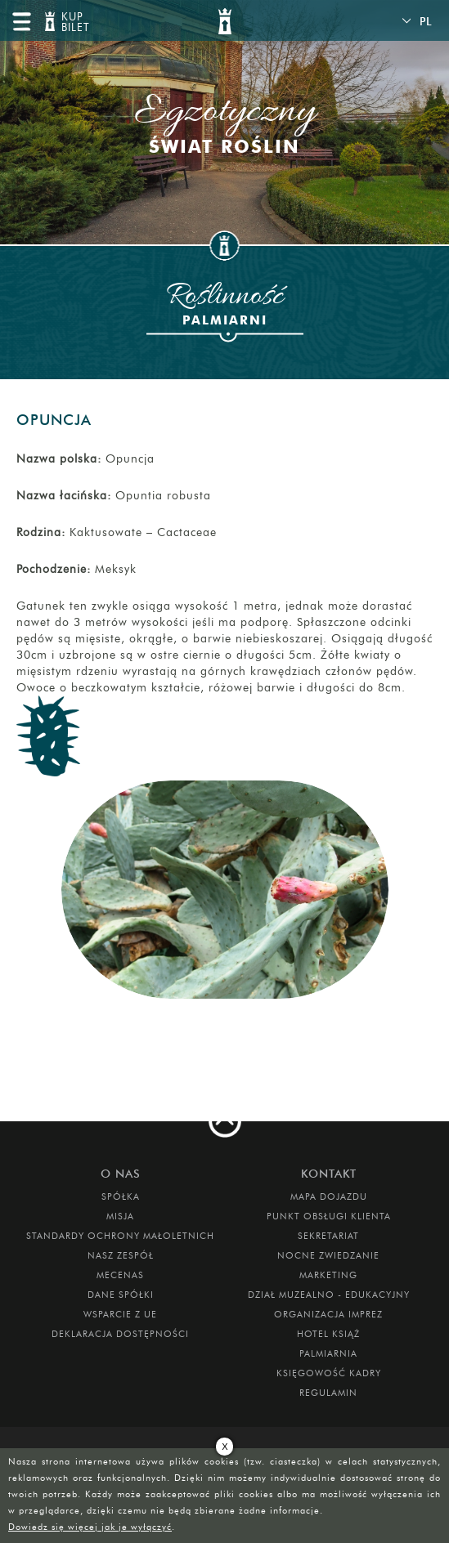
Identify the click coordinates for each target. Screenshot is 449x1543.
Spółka (120, 1196)
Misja (120, 1216)
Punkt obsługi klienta (329, 1216)
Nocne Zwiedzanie (328, 1255)
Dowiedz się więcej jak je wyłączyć (90, 1526)
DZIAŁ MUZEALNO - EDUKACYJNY (329, 1294)
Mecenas (120, 1275)
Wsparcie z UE (120, 1314)
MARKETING (328, 1275)
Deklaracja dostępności (120, 1334)
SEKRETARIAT (328, 1235)
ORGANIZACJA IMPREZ (328, 1314)
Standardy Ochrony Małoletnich (120, 1235)
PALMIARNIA (328, 1353)
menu (21, 21)
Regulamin (328, 1392)
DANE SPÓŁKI (121, 1294)
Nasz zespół (121, 1255)
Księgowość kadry (328, 1373)
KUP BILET (73, 22)
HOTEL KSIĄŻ (328, 1334)
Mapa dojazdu (328, 1196)
